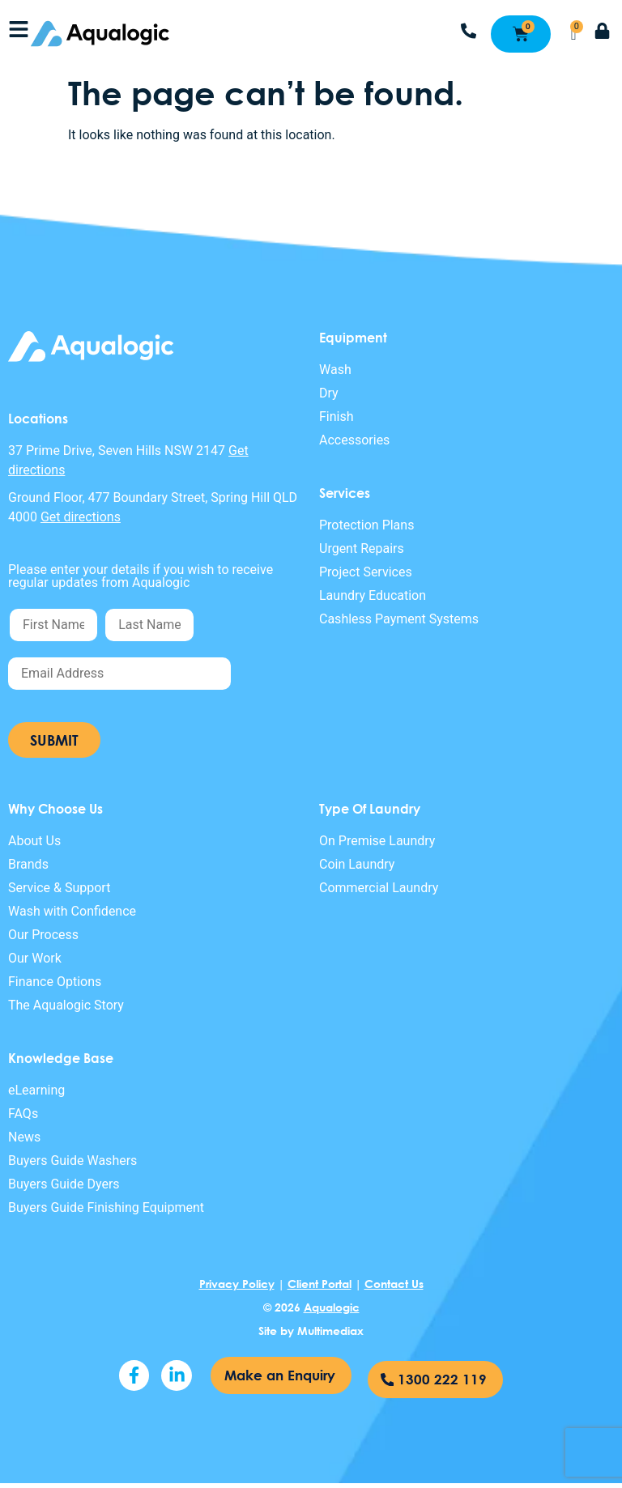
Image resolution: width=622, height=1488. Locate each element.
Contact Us (394, 1283)
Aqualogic (332, 1307)
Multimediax (330, 1330)
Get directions (80, 517)
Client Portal (319, 1283)
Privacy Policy (237, 1283)
